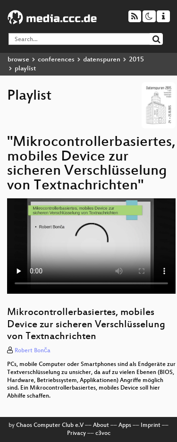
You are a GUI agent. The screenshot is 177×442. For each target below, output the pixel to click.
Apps (124, 425)
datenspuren (101, 60)
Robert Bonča (33, 351)
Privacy (76, 433)
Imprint (150, 425)
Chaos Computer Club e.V (50, 425)
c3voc (102, 433)
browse (18, 60)
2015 (136, 60)
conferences (56, 60)
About (101, 425)
